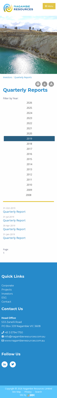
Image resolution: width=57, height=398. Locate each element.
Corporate (8, 285)
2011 (29, 179)
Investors (7, 293)
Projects (7, 289)
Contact (6, 301)
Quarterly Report (14, 211)
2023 (29, 118)
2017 (29, 149)
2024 (29, 113)
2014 (29, 164)
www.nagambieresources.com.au (25, 340)
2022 (29, 123)
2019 (29, 138)
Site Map (16, 391)
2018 (29, 143)
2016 (29, 154)
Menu (49, 6)
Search (38, 391)
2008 (28, 195)
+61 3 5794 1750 (14, 332)
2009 (29, 190)
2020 (29, 133)
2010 (29, 184)
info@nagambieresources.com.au (25, 336)
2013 (29, 169)
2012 (29, 174)
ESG (4, 297)
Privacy (27, 391)
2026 (29, 102)
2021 (29, 128)
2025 (29, 107)
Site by (27, 394)
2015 (29, 159)
